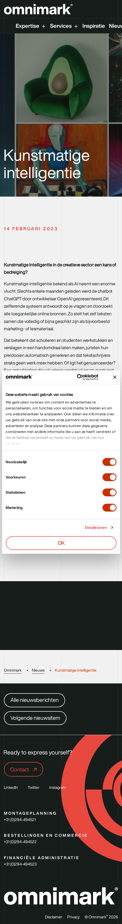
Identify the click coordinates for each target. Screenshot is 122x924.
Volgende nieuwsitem (35, 718)
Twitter (34, 787)
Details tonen (96, 527)
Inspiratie (93, 25)
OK (61, 542)
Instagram (57, 787)
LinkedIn (11, 787)
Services (61, 25)
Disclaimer (53, 917)
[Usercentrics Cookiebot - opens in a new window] (82, 377)
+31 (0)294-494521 (20, 819)
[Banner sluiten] (114, 377)
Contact (20, 769)
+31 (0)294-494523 (20, 864)
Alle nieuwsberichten (34, 700)
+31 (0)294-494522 (20, 841)
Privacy (73, 917)
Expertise (27, 25)
